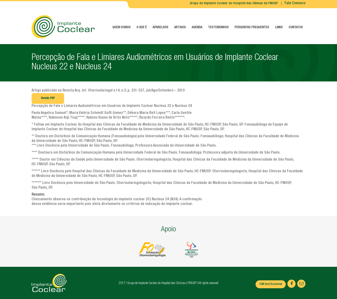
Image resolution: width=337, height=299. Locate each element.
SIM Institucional (270, 284)
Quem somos (121, 27)
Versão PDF (48, 98)
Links (279, 27)
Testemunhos (218, 27)
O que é (141, 27)
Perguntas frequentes (251, 27)
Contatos (296, 27)
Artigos (180, 27)
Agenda (197, 27)
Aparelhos (160, 27)
